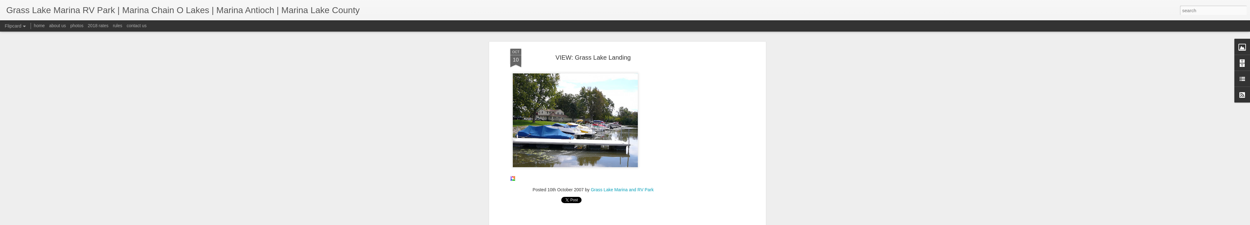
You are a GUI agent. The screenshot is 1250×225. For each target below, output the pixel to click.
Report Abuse (662, 221)
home (39, 25)
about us (57, 25)
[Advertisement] (593, 45)
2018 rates (98, 25)
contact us (137, 25)
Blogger (644, 221)
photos (76, 25)
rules (117, 25)
